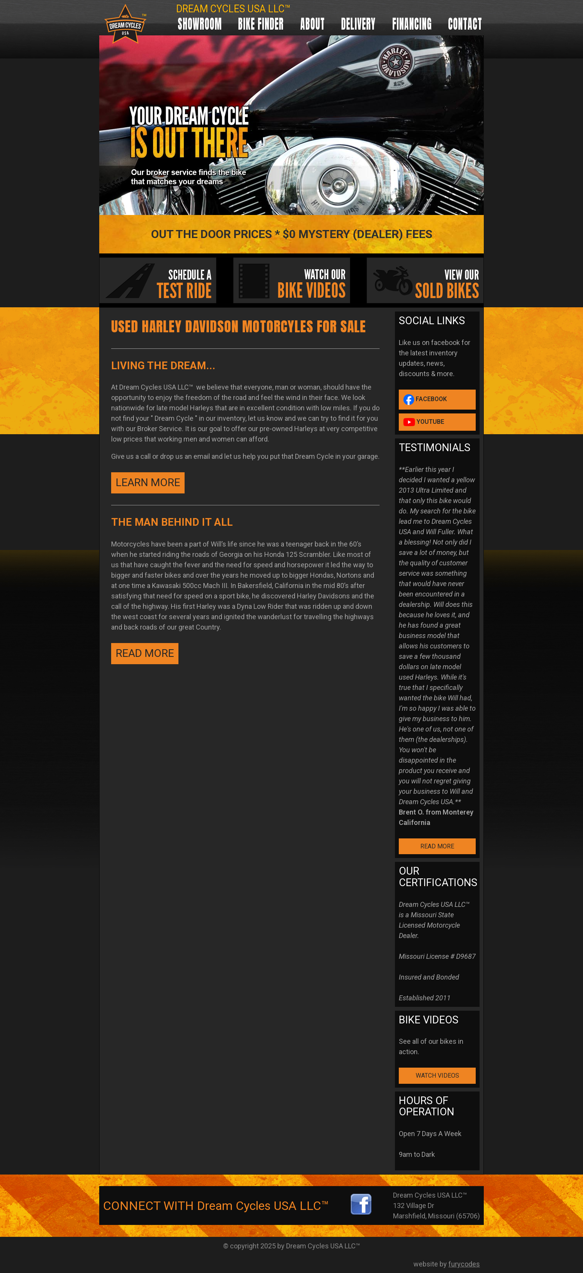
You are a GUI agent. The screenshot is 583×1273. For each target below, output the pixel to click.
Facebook (425, 399)
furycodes (464, 1264)
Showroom (200, 24)
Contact (465, 24)
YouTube (423, 422)
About (312, 24)
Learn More (148, 482)
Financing (412, 24)
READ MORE (145, 653)
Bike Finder (261, 24)
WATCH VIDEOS (437, 1075)
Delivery (358, 24)
